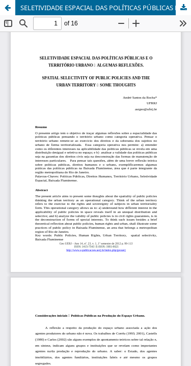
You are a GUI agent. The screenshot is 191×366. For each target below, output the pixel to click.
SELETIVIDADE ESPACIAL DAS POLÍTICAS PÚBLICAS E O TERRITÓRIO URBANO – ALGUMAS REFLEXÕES (105, 7)
